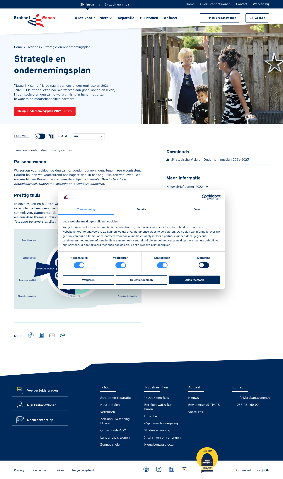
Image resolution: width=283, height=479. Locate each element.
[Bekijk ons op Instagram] (159, 469)
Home (190, 4)
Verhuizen (107, 412)
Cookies (59, 470)
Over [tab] (197, 209)
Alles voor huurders (92, 18)
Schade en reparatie (115, 397)
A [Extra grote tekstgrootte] (66, 136)
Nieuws (193, 397)
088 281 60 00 (248, 404)
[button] (257, 18)
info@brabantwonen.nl (253, 397)
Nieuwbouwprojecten (159, 444)
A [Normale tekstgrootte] (59, 136)
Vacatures (195, 412)
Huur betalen (110, 404)
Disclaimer (39, 470)
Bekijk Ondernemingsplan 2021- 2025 (45, 111)
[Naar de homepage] (34, 20)
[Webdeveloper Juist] (265, 470)
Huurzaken (149, 18)
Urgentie (150, 416)
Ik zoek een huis (117, 4)
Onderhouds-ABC (113, 430)
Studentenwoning (157, 430)
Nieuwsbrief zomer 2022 (184, 186)
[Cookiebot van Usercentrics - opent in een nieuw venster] (204, 197)
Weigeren (88, 279)
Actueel (170, 18)
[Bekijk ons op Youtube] (184, 469)
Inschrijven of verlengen (162, 437)
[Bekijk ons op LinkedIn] (171, 469)
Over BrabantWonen (215, 4)
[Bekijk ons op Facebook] (146, 469)
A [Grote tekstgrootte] (62, 136)
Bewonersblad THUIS (204, 404)
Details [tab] (141, 209)
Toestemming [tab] (86, 209)
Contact (241, 4)
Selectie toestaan (141, 279)
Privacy (19, 470)
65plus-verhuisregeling (161, 423)
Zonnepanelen (111, 444)
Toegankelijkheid (83, 470)
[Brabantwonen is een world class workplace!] (207, 460)
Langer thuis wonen (115, 437)
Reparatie (126, 18)
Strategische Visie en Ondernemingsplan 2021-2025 (213, 161)
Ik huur (87, 4)
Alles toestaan (194, 279)
